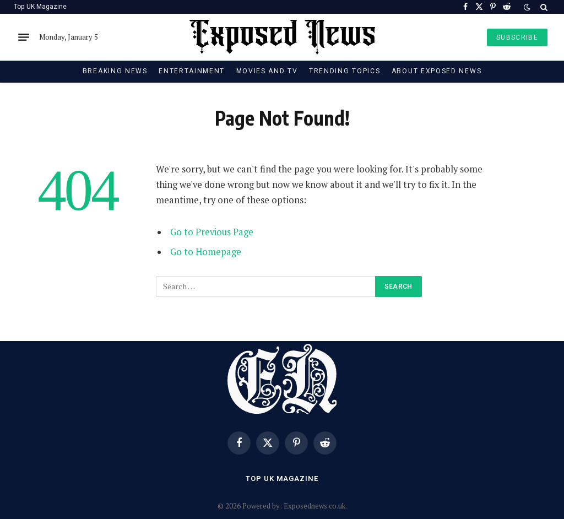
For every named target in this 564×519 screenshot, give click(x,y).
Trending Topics (344, 71)
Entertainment (192, 71)
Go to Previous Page (211, 232)
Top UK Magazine (40, 6)
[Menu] (23, 37)
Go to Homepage (205, 252)
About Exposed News (437, 71)
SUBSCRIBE (517, 37)
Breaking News (115, 71)
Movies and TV (267, 71)
